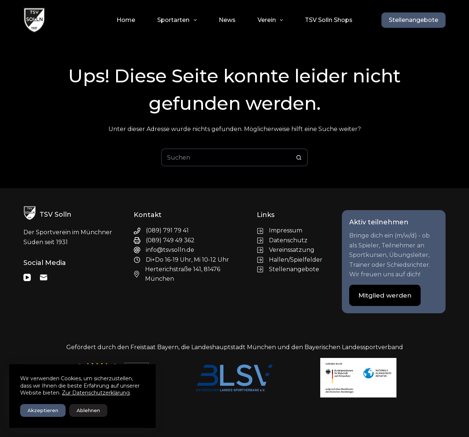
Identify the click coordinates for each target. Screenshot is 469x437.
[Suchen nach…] (225, 157)
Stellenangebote (413, 19)
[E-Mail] (43, 277)
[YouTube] (27, 277)
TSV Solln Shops (328, 19)
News (227, 19)
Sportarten (178, 20)
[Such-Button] (299, 157)
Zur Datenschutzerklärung (96, 392)
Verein (272, 20)
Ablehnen (88, 410)
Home (126, 19)
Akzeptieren (42, 410)
